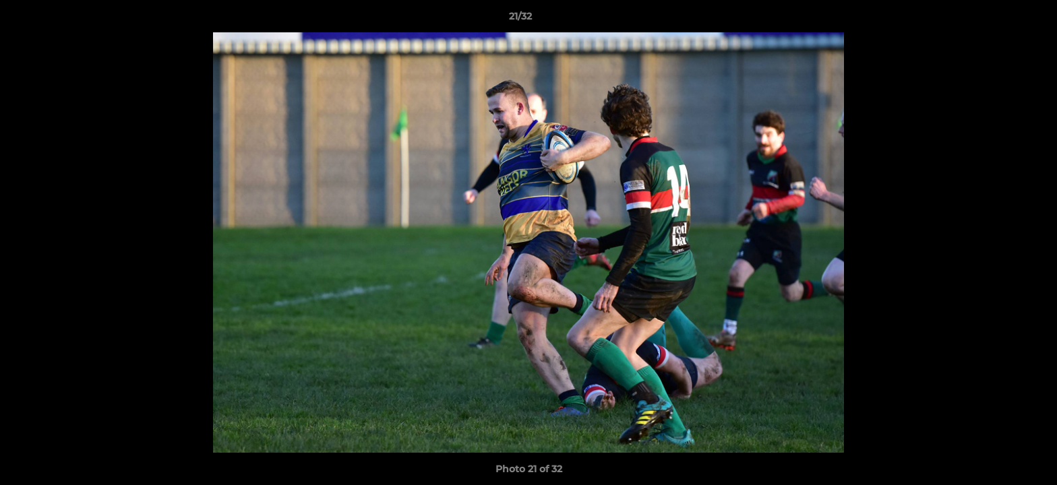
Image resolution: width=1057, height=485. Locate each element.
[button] (1000, 19)
